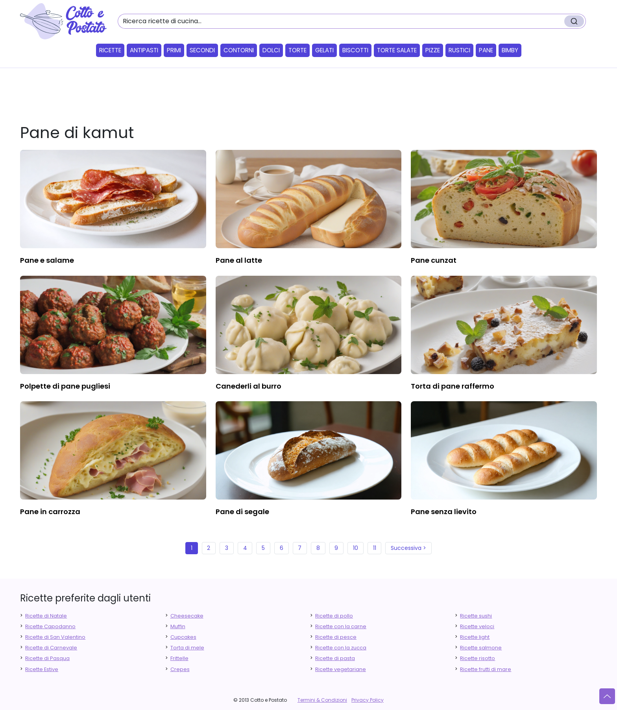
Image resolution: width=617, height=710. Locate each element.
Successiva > (408, 548)
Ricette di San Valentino (55, 637)
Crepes (180, 669)
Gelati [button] (324, 50)
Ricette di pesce (336, 637)
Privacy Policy (367, 700)
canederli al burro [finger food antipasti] (248, 386)
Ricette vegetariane (340, 669)
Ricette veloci (477, 626)
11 (374, 548)
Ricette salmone (481, 647)
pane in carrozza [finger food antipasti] (50, 511)
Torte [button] (297, 50)
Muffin (177, 626)
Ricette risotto (477, 658)
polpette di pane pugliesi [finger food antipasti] (65, 386)
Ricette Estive (41, 669)
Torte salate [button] (397, 50)
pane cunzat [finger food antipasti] (433, 260)
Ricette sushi (476, 615)
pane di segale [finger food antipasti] (242, 511)
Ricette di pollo (334, 615)
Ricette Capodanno (50, 626)
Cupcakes (183, 637)
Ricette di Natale (46, 615)
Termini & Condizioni (322, 700)
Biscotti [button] (355, 50)
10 (355, 548)
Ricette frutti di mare (485, 669)
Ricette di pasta (335, 658)
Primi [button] (174, 50)
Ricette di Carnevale (51, 647)
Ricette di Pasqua (47, 658)
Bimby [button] (510, 50)
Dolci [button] (271, 50)
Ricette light (475, 637)
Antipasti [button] (144, 50)
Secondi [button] (202, 50)
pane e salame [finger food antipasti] (47, 260)
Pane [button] (486, 50)
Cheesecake (186, 615)
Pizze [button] (432, 50)
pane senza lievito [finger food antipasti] (444, 511)
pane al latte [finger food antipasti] (239, 260)
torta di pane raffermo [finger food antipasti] (452, 386)
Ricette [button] (110, 50)
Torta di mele (187, 647)
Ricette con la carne (340, 626)
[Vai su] (607, 696)
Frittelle (179, 658)
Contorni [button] (239, 50)
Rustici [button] (459, 50)
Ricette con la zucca (340, 647)
